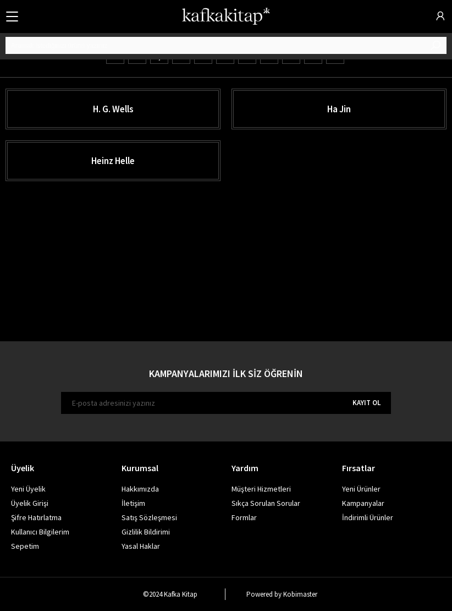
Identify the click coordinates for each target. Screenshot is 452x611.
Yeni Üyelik (28, 489)
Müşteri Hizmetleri (261, 489)
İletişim (133, 503)
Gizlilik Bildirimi (146, 532)
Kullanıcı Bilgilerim (40, 532)
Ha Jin (339, 109)
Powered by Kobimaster (281, 594)
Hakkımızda (140, 489)
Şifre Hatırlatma (36, 517)
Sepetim (25, 546)
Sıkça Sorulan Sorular (265, 503)
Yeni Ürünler (361, 489)
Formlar (244, 517)
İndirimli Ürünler (367, 517)
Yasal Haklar (141, 546)
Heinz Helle (113, 161)
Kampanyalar (363, 503)
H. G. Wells (113, 109)
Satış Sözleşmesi (149, 517)
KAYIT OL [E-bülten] (366, 402)
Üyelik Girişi (29, 503)
